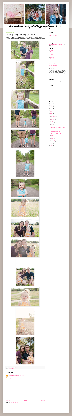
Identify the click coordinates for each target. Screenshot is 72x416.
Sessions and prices (54, 35)
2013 (51, 111)
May (52, 135)
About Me (52, 34)
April (52, 136)
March (52, 138)
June (52, 126)
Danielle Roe (53, 63)
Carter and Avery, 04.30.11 (56, 133)
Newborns (52, 53)
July (52, 124)
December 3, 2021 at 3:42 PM (18, 375)
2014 (51, 110)
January (53, 141)
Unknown (11, 375)
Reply (10, 378)
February (53, 140)
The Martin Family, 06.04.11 (56, 131)
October (53, 119)
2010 (51, 143)
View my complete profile (53, 65)
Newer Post (8, 400)
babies (10, 368)
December (53, 116)
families (12, 368)
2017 (51, 105)
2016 (51, 106)
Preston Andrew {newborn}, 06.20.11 (58, 127)
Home (25, 400)
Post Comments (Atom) (15, 402)
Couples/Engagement (54, 58)
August (52, 122)
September (53, 121)
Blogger (55, 409)
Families (51, 50)
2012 (51, 113)
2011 (51, 114)
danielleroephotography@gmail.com (55, 44)
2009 (51, 145)
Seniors (51, 51)
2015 (51, 108)
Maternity (52, 57)
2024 (51, 103)
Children (51, 56)
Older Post (43, 400)
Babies (51, 54)
